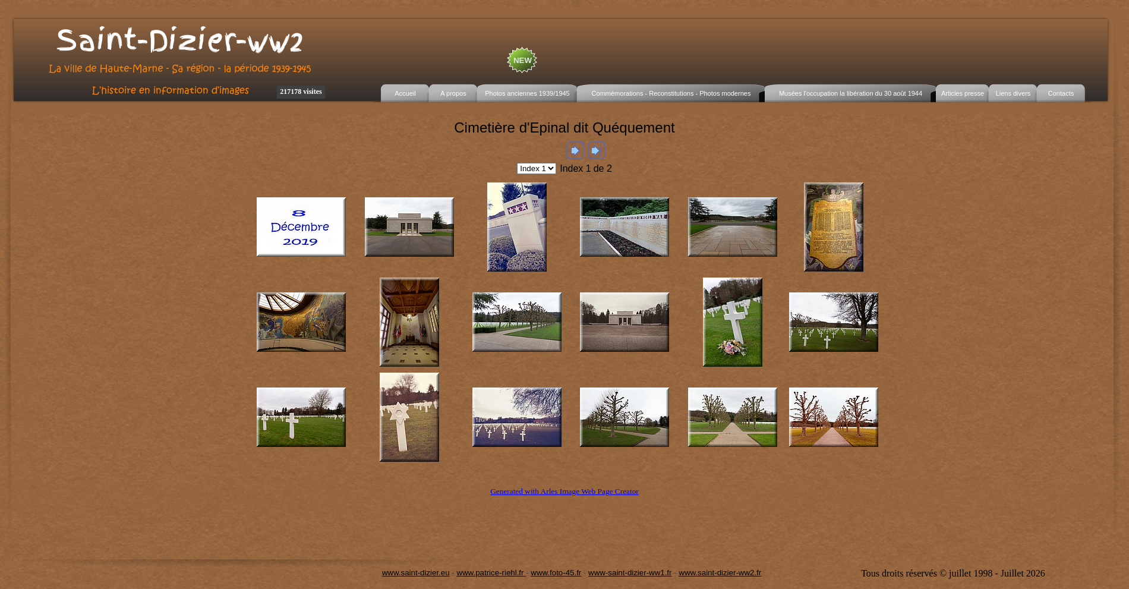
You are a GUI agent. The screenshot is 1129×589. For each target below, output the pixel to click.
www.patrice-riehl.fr (491, 572)
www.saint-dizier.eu (416, 572)
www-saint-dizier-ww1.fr (629, 572)
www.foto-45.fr (556, 572)
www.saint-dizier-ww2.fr (720, 572)
